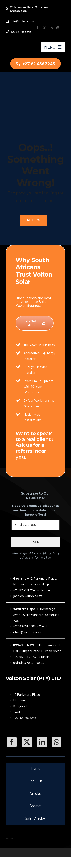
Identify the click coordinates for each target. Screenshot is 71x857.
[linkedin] (51, 27)
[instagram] (57, 27)
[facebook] (37, 27)
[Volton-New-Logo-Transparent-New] (16, 42)
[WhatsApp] (56, 742)
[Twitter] (27, 742)
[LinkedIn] (42, 742)
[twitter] (44, 27)
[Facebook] (12, 742)
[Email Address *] (35, 525)
